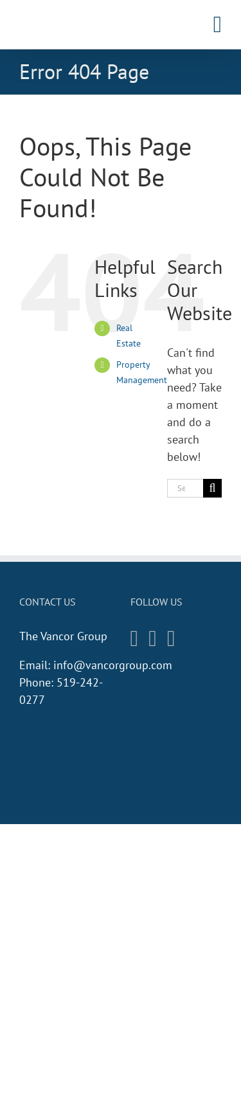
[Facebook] (152, 638)
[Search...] (185, 488)
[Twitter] (171, 638)
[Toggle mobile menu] (217, 24)
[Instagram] (134, 638)
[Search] (212, 488)
